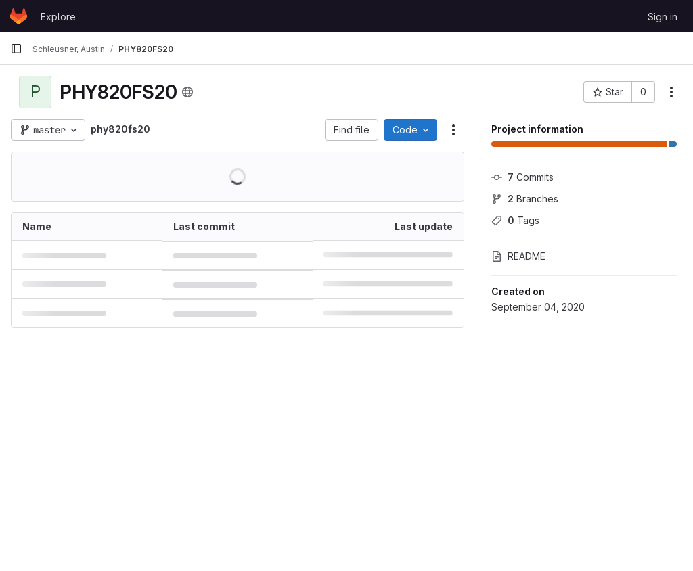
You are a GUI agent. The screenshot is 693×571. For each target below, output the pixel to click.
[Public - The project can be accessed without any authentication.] (187, 92)
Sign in (662, 16)
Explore (58, 16)
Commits (522, 177)
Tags (515, 220)
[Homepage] (18, 16)
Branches (524, 198)
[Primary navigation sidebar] (16, 49)
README (518, 256)
